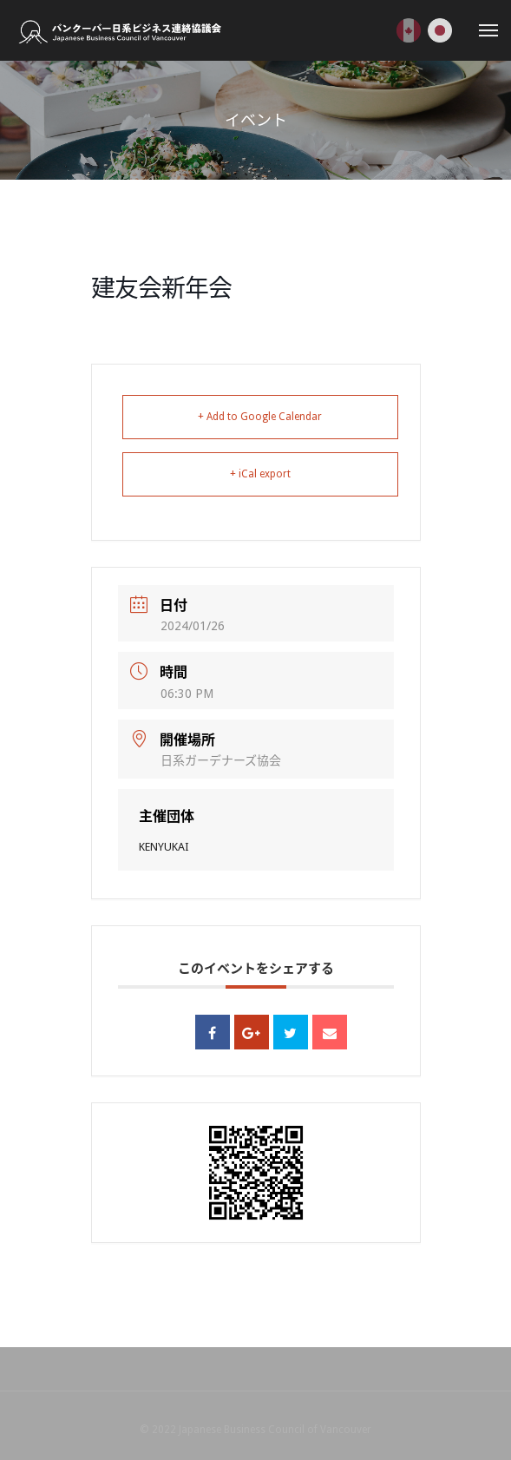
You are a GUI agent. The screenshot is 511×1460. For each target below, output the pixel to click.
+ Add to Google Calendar (260, 417)
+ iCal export (260, 474)
